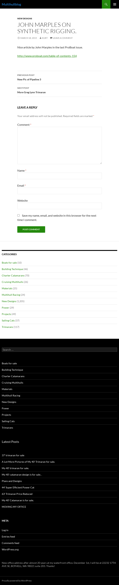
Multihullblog (11, 4)
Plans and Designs (12, 480)
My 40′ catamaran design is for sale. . (22, 474)
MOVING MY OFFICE (14, 506)
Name (21, 170)
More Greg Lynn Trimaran (59, 90)
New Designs (24, 18)
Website (22, 200)
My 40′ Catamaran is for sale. (18, 500)
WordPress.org (10, 549)
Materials (7, 288)
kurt (45, 38)
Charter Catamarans (13, 275)
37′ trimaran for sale (13, 455)
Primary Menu (114, 4)
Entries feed (8, 536)
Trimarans (7, 326)
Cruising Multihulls (12, 281)
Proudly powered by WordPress (17, 580)
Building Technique (12, 269)
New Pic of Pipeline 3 (59, 77)
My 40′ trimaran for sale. (15, 468)
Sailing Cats (8, 320)
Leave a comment (63, 38)
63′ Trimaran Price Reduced (17, 493)
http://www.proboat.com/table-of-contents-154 (47, 56)
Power (5, 307)
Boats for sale (9, 262)
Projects (6, 314)
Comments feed (10, 542)
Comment (24, 124)
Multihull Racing (11, 294)
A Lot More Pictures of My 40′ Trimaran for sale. (28, 461)
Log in (5, 530)
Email (21, 185)
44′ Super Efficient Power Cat (18, 487)
